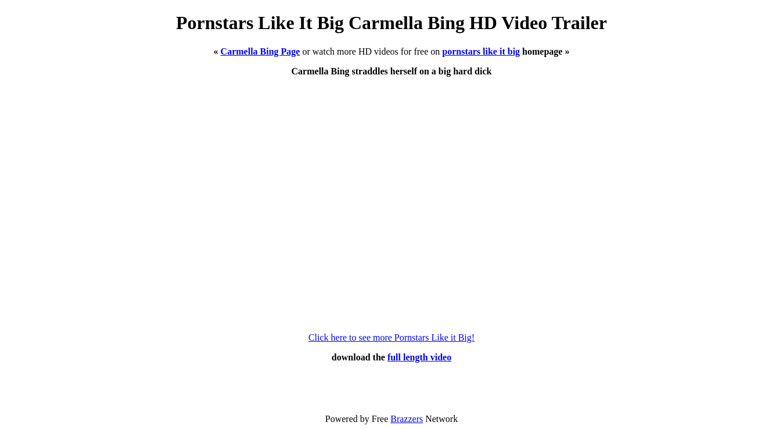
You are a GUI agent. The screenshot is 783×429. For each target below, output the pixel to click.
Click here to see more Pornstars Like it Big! (391, 337)
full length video (419, 357)
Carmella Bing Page (260, 51)
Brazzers (406, 419)
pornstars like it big (481, 51)
